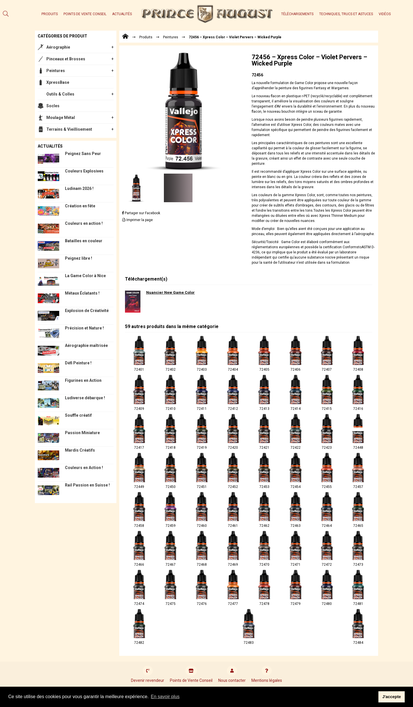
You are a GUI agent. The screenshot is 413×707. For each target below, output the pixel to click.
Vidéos (385, 14)
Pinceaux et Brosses (65, 59)
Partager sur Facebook (141, 213)
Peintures (55, 70)
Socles (52, 106)
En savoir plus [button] (165, 696)
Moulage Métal (60, 117)
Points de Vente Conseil (84, 14)
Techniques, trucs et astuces (346, 14)
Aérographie (58, 47)
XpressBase (57, 82)
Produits (49, 14)
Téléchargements (297, 14)
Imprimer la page (137, 220)
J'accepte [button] (391, 696)
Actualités (122, 14)
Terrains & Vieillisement (69, 129)
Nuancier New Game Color (170, 292)
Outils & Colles (60, 94)
